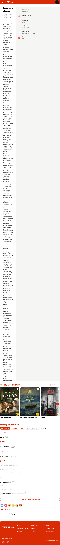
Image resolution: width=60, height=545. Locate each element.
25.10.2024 (44, 420)
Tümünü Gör (55, 385)
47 (23, 17)
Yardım (33, 528)
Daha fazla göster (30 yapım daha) (30, 499)
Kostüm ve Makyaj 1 (32, 428)
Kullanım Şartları (50, 528)
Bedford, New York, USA (11, 17)
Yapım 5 (14, 428)
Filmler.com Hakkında (22, 528)
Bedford (24, 33)
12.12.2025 (2, 420)
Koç (23, 38)
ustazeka (55, 540)
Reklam (33, 531)
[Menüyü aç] (57, 2)
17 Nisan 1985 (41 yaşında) (4, 16)
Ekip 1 (22, 428)
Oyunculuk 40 (5, 428)
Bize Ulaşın (19, 531)
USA (34, 33)
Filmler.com (5, 542)
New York (29, 33)
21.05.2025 (23, 420)
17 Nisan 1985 (25, 27)
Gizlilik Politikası (50, 531)
